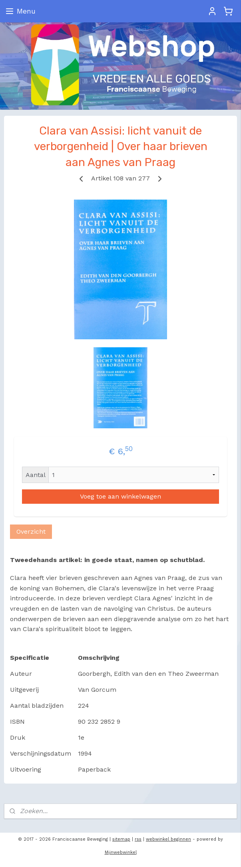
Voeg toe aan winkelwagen (120, 496)
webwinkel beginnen (168, 839)
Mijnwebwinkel (121, 852)
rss (138, 839)
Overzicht (31, 531)
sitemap (121, 839)
